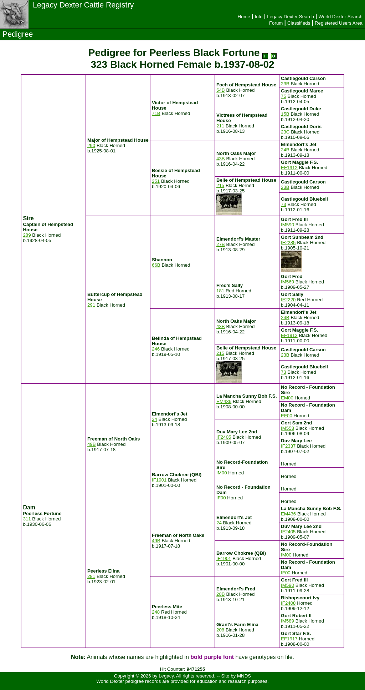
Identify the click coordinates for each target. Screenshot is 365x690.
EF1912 (289, 167)
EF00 (286, 415)
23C (285, 132)
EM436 (223, 401)
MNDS (244, 676)
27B (220, 244)
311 (27, 519)
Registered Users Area (339, 23)
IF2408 (288, 603)
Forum (276, 23)
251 (156, 181)
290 (91, 145)
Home (243, 16)
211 (220, 126)
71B (156, 113)
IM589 (287, 621)
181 (220, 290)
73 (283, 204)
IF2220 (288, 299)
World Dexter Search (341, 16)
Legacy (166, 676)
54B (220, 90)
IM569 (287, 281)
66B (156, 265)
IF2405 (223, 437)
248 (156, 612)
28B (220, 594)
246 (156, 349)
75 (283, 96)
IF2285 (288, 242)
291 (91, 305)
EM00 (287, 398)
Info (258, 16)
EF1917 (289, 638)
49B (91, 444)
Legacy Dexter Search (290, 16)
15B (285, 114)
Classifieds (298, 23)
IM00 (221, 472)
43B (220, 158)
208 (220, 630)
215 (220, 185)
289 (27, 235)
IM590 (287, 224)
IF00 (221, 497)
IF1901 (159, 480)
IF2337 (288, 446)
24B (285, 149)
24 (154, 419)
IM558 (287, 428)
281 (91, 576)
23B (285, 83)
